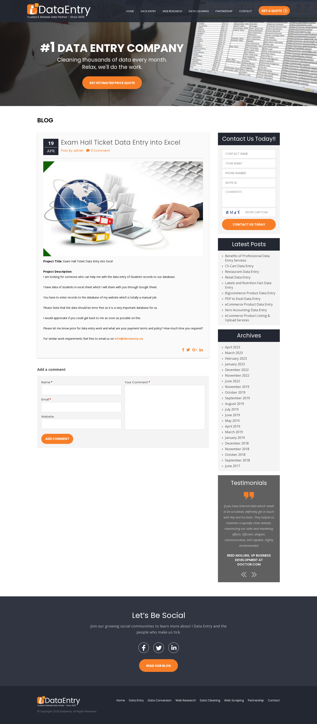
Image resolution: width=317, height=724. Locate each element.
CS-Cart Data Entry (239, 266)
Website (47, 416)
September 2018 (237, 460)
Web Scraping (234, 700)
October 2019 (235, 392)
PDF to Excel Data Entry (242, 298)
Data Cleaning (199, 11)
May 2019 (232, 420)
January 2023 (235, 364)
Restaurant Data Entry (242, 271)
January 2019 (235, 437)
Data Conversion (159, 700)
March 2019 (234, 432)
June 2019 (232, 415)
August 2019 (234, 403)
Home (130, 11)
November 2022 (237, 375)
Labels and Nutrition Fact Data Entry (248, 285)
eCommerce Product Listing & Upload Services (247, 317)
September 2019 (237, 398)
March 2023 (234, 353)
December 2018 (237, 443)
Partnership (224, 11)
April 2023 (232, 347)
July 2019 (232, 409)
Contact (245, 11)
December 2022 (237, 370)
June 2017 (232, 466)
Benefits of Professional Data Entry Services (247, 258)
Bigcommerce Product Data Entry (250, 293)
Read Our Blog (158, 666)
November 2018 (237, 449)
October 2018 (235, 454)
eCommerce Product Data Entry (249, 304)
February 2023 (236, 358)
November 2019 (237, 387)
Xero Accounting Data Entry (246, 310)
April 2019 (232, 426)
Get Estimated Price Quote (112, 83)
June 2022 (232, 381)
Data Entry (148, 11)
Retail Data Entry (237, 277)
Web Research (172, 11)
